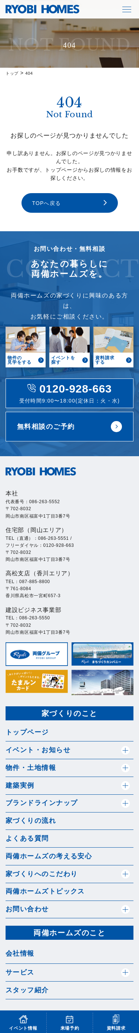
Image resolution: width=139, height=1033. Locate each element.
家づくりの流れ (31, 820)
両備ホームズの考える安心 (49, 856)
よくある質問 (27, 838)
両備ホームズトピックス (45, 891)
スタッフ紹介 (27, 990)
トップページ (27, 732)
